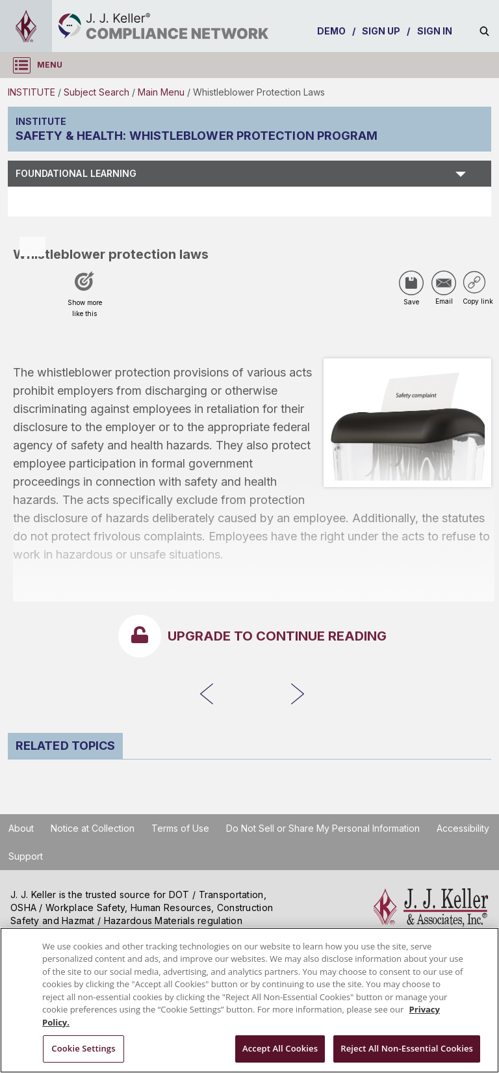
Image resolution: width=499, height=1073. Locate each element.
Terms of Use (180, 828)
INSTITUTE (31, 92)
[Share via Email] (444, 283)
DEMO (331, 30)
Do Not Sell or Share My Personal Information (323, 828)
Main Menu (161, 92)
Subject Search (96, 92)
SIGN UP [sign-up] (381, 30)
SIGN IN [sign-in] (435, 30)
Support (25, 856)
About (21, 828)
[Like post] (84, 298)
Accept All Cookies (280, 1048)
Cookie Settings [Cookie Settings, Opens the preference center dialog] (83, 1048)
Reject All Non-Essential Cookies (406, 1048)
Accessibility (463, 828)
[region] (249, 1000)
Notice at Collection (92, 828)
